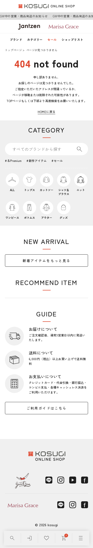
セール (52, 39)
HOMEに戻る (47, 112)
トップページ (13, 50)
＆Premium (14, 160)
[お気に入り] (46, 538)
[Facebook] (84, 480)
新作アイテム (38, 160)
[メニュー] (80, 538)
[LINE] (48, 480)
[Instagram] (60, 480)
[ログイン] (29, 538)
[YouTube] (72, 480)
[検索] (12, 538)
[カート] (63, 538)
